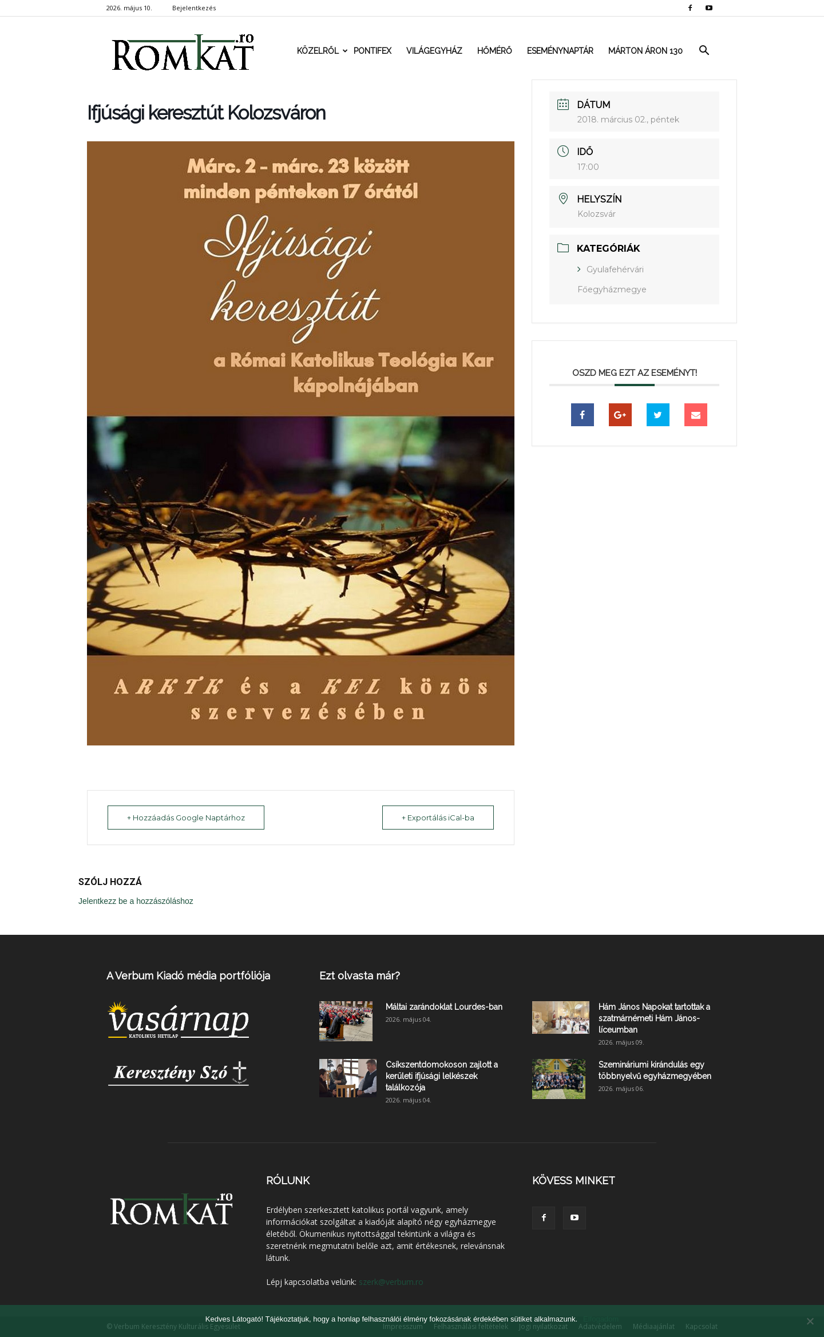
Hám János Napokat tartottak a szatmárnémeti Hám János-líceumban (654, 1018)
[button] (704, 51)
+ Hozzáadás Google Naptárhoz (186, 817)
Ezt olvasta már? (359, 976)
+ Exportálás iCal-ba (437, 817)
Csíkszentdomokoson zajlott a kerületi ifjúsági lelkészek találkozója (442, 1076)
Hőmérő (494, 50)
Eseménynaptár (560, 50)
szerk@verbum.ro (391, 1281)
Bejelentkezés (194, 7)
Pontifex (372, 50)
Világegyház (434, 50)
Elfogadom (601, 1319)
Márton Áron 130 (645, 50)
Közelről (321, 50)
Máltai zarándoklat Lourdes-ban (444, 1006)
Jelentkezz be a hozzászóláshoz (135, 901)
